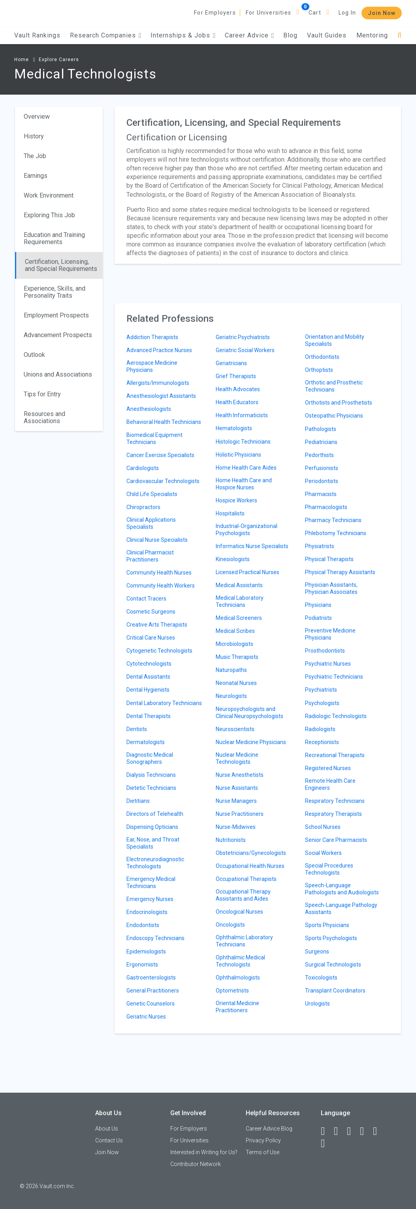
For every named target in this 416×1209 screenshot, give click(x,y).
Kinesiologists (233, 559)
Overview (37, 116)
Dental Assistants (148, 677)
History (34, 136)
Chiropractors (143, 507)
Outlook (34, 354)
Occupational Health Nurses (250, 866)
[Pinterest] (378, 1131)
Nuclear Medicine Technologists (237, 758)
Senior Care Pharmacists (336, 840)
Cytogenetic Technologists (159, 650)
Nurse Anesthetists (240, 775)
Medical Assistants (239, 585)
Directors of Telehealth (154, 814)
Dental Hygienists (147, 690)
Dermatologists (145, 742)
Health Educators (237, 402)
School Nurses (323, 827)
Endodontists (142, 925)
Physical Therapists (329, 559)
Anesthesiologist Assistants (161, 396)
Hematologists (234, 428)
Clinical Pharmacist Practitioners (150, 556)
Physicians (318, 605)
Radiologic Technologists (336, 716)
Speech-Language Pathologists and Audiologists (342, 889)
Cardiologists (142, 468)
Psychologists (322, 703)
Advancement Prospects (58, 335)
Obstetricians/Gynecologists (251, 853)
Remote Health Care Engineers (330, 784)
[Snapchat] (326, 1143)
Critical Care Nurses (150, 637)
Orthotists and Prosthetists (338, 402)
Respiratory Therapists (333, 814)
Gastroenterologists (151, 977)
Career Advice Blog (269, 1128)
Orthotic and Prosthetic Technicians (334, 386)
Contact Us (109, 1140)
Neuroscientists (235, 729)
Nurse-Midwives (236, 827)
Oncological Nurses (239, 912)
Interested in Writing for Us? (203, 1152)
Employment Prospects (56, 315)
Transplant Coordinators (335, 990)
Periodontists (321, 481)
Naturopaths (231, 670)
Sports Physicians (327, 925)
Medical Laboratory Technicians (240, 601)
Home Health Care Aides (246, 468)
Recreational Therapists (335, 755)
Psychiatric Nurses (328, 663)
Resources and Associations (44, 417)
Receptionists (322, 742)
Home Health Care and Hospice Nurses (244, 484)
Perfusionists (321, 468)
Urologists (317, 1003)
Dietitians (138, 801)
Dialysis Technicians (151, 775)
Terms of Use (262, 1152)
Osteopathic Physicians (334, 415)
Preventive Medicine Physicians (330, 634)
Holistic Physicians (238, 455)
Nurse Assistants (237, 788)
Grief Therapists (236, 376)
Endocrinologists (147, 912)
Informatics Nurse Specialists (252, 546)
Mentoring (372, 35)
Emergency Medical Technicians (150, 882)
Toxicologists (321, 977)
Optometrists (232, 990)
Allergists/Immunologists (157, 383)
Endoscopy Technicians (155, 938)
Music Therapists (237, 657)
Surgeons (317, 951)
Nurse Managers (236, 801)
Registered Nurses (328, 768)
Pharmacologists (326, 507)
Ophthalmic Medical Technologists (240, 961)
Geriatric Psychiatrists (243, 337)
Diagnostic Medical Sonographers (149, 758)
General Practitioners (152, 990)
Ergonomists (142, 964)
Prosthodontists (325, 650)
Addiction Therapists (152, 337)
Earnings (35, 175)
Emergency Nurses (149, 899)
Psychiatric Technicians (334, 677)
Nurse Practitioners (240, 814)
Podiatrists (318, 618)
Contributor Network (195, 1164)
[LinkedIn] (339, 1131)
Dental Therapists (148, 716)
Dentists (136, 729)
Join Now (381, 13)
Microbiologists (234, 644)
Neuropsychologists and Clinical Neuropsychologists (249, 712)
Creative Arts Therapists (156, 624)
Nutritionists (231, 840)
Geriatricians (231, 363)
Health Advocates (238, 389)
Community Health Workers (160, 585)
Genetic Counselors (150, 1003)
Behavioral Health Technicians (163, 422)
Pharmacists (321, 494)
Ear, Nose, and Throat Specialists (152, 843)
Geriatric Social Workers (245, 350)
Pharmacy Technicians (333, 520)
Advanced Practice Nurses (159, 350)
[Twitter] (352, 1131)
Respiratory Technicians (335, 801)
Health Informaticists (242, 415)
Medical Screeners (239, 618)
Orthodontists (322, 357)
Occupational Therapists (246, 879)
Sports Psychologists (331, 938)
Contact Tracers (146, 598)
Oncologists (230, 925)
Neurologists (231, 696)
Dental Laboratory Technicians (164, 703)
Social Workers (323, 853)
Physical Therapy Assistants (340, 572)
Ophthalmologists (238, 977)
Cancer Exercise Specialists (160, 455)
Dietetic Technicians (151, 788)
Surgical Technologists (333, 964)
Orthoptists (319, 370)
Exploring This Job (49, 215)
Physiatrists (319, 546)
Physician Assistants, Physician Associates (331, 588)
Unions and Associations (58, 374)
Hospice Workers (236, 500)
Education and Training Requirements (54, 238)
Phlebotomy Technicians (335, 533)
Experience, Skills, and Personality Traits (54, 292)
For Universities (268, 12)
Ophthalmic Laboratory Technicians (244, 941)
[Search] (399, 35)
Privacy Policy (263, 1140)
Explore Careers (59, 59)
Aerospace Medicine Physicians (151, 366)
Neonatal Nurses (236, 683)
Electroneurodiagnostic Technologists (155, 862)
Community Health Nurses (159, 572)
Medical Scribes (235, 631)
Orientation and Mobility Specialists (334, 340)
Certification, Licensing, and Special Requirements (61, 265)
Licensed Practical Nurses (247, 572)
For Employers (215, 12)
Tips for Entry (42, 394)
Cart (315, 12)
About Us (106, 1128)
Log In (347, 12)
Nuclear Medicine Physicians (251, 742)
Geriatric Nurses (146, 1016)
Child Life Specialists (151, 494)
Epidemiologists (146, 951)
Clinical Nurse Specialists (157, 540)
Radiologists (320, 729)
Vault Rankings (37, 35)
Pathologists (320, 429)
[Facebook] (326, 1131)
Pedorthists (319, 455)
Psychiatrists (321, 690)
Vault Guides (326, 35)
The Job (35, 156)
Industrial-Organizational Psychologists (246, 529)
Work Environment (48, 195)
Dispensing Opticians (152, 827)
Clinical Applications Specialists (151, 523)
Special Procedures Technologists (329, 869)
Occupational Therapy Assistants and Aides (243, 895)
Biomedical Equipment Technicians (154, 438)
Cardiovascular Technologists (163, 481)
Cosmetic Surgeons (150, 611)
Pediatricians (321, 442)
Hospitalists (230, 513)
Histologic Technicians (243, 441)
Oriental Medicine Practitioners (237, 1006)
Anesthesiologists (148, 409)
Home (21, 59)
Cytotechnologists (148, 663)
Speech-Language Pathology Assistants (341, 908)
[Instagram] (365, 1131)
